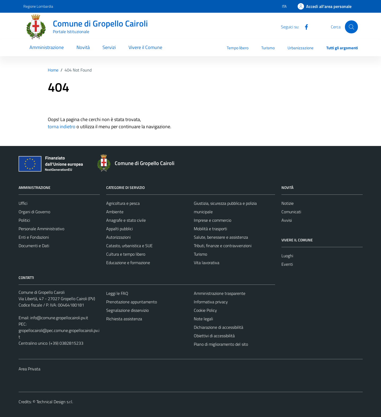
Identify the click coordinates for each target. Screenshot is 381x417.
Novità (83, 47)
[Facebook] (304, 26)
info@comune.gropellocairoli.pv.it (59, 317)
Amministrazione (46, 47)
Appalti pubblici (119, 228)
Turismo (268, 48)
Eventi (287, 264)
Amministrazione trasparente (219, 293)
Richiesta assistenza (124, 319)
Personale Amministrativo (41, 228)
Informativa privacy (211, 302)
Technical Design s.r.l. (54, 401)
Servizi (109, 47)
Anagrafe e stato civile (126, 220)
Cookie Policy (205, 310)
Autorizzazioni (118, 237)
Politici (24, 220)
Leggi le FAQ (117, 293)
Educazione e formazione (128, 262)
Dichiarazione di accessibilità (218, 327)
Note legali (203, 319)
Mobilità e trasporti (210, 228)
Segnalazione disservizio (127, 310)
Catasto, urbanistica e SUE (129, 245)
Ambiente (114, 211)
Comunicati (291, 211)
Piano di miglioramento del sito (221, 344)
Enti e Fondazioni (34, 237)
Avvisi (286, 220)
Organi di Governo (34, 211)
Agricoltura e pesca (123, 203)
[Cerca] (351, 26)
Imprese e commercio (212, 220)
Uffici (23, 203)
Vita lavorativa (206, 262)
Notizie (287, 203)
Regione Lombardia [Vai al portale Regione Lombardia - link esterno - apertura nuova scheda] (38, 6)
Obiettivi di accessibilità (214, 335)
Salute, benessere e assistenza (221, 237)
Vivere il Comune (145, 47)
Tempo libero (238, 48)
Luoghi (287, 255)
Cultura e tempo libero (125, 254)
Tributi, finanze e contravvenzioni (222, 245)
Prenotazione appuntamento (131, 302)
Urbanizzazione (301, 48)
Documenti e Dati (34, 245)
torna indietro (61, 126)
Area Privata (29, 369)
